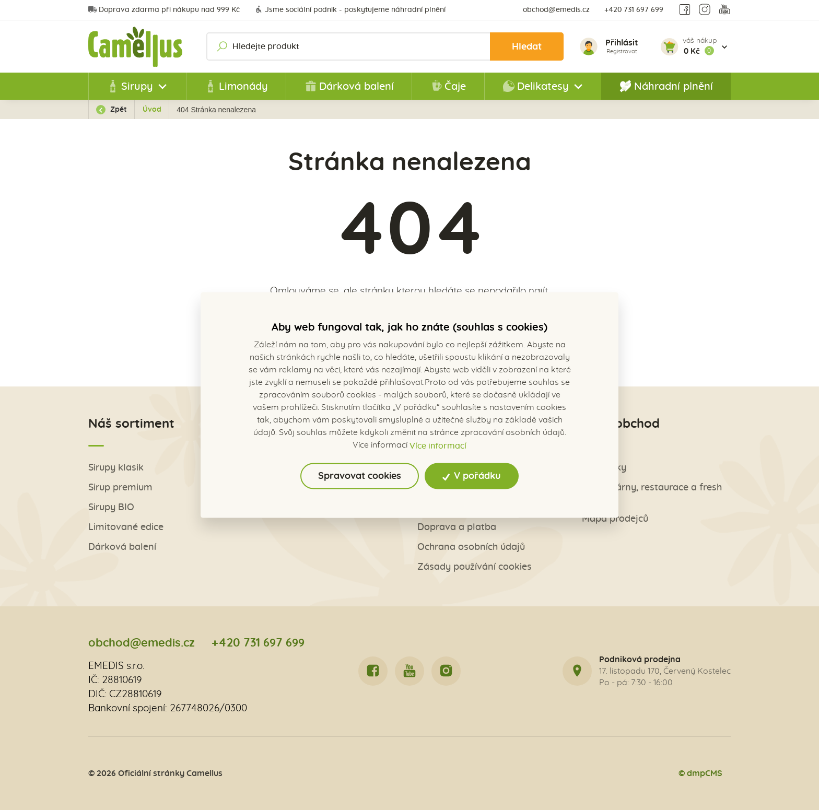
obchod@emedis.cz (556, 10)
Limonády (236, 86)
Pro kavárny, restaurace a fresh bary (652, 493)
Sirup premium (120, 487)
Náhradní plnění (666, 86)
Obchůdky (604, 468)
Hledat (527, 47)
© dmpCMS (700, 773)
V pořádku (471, 475)
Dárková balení (349, 86)
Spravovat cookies (359, 475)
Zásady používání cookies (474, 567)
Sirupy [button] (130, 86)
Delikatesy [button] (535, 86)
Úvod (152, 109)
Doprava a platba (456, 527)
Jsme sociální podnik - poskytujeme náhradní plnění (350, 10)
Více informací (438, 445)
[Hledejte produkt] (385, 46)
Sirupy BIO (111, 507)
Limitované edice (125, 527)
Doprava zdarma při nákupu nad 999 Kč (164, 10)
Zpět (111, 109)
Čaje (448, 86)
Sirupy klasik (116, 468)
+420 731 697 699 (633, 10)
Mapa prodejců (615, 519)
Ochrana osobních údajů (471, 547)
